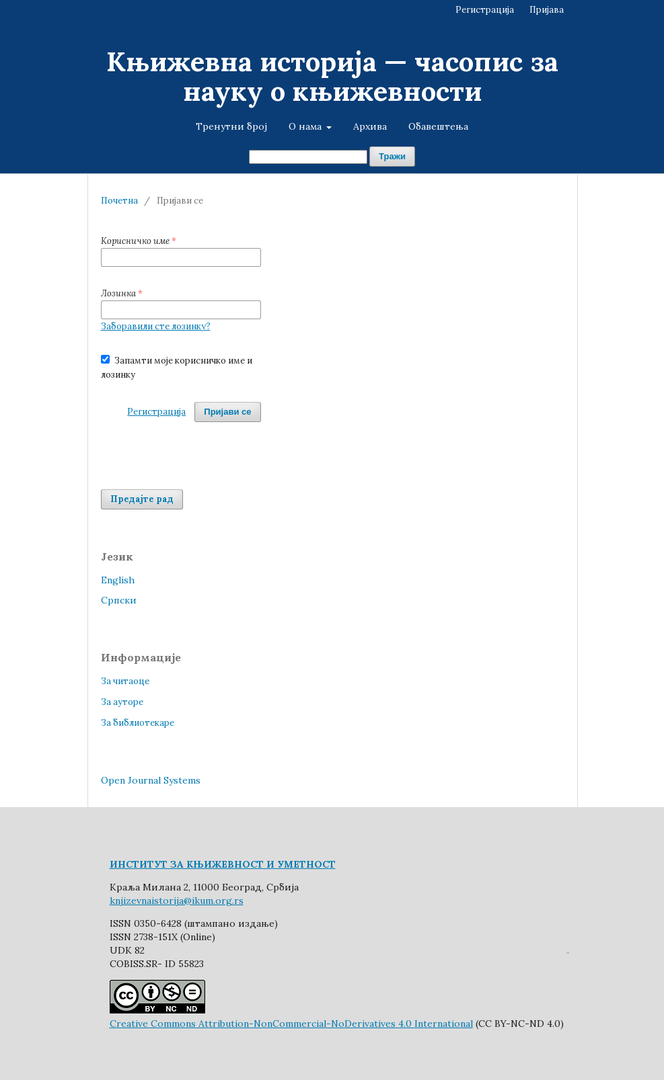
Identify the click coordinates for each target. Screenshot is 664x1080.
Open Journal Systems (150, 780)
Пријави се (227, 412)
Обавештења (438, 126)
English (118, 580)
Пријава (546, 9)
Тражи (392, 156)
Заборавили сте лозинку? (156, 326)
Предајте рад (142, 499)
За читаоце (125, 681)
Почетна (119, 200)
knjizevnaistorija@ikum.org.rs (177, 901)
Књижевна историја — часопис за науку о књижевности (332, 76)
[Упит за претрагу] (308, 157)
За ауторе (122, 702)
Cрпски (119, 600)
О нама (306, 126)
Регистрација (484, 9)
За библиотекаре (137, 723)
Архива (370, 126)
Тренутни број (231, 126)
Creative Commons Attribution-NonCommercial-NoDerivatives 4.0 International (291, 1023)
